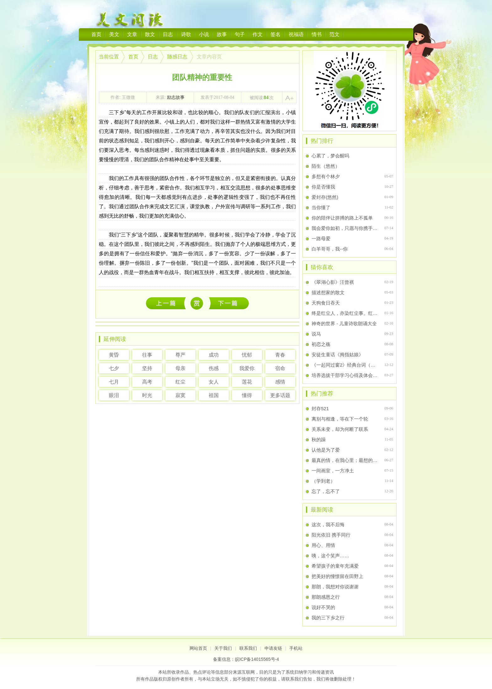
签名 (275, 34)
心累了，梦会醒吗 (330, 155)
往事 (147, 355)
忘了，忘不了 (326, 491)
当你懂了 (321, 207)
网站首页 (198, 648)
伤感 (214, 368)
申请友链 (273, 648)
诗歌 (186, 34)
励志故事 (175, 97)
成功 (214, 355)
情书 (317, 34)
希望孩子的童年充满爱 (335, 566)
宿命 (280, 368)
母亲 (180, 368)
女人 (214, 381)
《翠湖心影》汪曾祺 (333, 282)
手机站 (295, 648)
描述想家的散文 (328, 292)
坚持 (147, 368)
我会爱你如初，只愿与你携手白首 (345, 228)
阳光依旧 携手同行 (331, 535)
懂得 (247, 395)
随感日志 (177, 56)
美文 (114, 34)
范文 (334, 34)
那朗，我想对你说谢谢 (335, 586)
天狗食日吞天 (326, 302)
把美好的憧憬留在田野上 (337, 576)
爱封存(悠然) (325, 197)
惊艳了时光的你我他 (229, 303)
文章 (132, 34)
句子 (240, 34)
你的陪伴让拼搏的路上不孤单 (342, 217)
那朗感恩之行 (326, 597)
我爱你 (246, 368)
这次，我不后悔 (167, 303)
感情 (280, 381)
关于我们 (223, 648)
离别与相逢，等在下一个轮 (340, 418)
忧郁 (247, 355)
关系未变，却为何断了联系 (340, 429)
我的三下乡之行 (328, 617)
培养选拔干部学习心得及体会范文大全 (345, 375)
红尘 (180, 381)
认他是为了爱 (326, 450)
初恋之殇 (321, 344)
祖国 (214, 395)
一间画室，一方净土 (333, 470)
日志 (168, 34)
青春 (280, 355)
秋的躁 (319, 439)
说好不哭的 (323, 607)
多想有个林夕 (326, 176)
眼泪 (114, 395)
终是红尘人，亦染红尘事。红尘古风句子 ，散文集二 (345, 313)
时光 (147, 395)
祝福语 (296, 34)
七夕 (114, 368)
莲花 (247, 381)
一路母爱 (321, 238)
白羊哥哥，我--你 (330, 249)
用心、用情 (323, 545)
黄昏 (114, 355)
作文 (258, 34)
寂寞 (180, 395)
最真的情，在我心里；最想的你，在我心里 (345, 460)
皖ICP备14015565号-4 (257, 659)
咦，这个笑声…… (330, 555)
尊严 (180, 355)
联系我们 (248, 648)
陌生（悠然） (326, 166)
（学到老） (323, 481)
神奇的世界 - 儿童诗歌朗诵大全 (344, 323)
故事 (222, 34)
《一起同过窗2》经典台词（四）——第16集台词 (345, 365)
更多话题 (280, 395)
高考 (147, 381)
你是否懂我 (323, 186)
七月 (114, 381)
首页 (96, 34)
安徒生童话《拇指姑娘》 (337, 354)
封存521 (320, 408)
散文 (150, 34)
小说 (204, 34)
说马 (316, 334)
